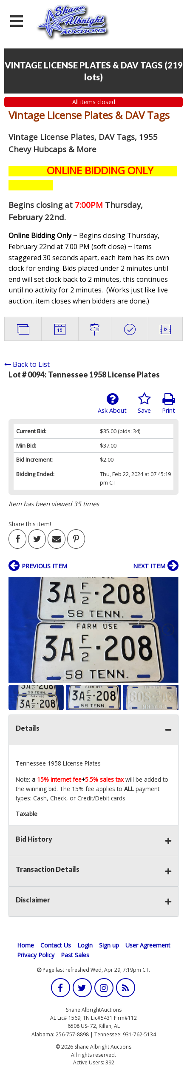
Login (85, 945)
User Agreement (147, 945)
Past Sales (75, 955)
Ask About (112, 403)
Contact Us (55, 945)
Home (25, 945)
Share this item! (29, 524)
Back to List (27, 364)
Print (168, 403)
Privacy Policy (35, 955)
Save (144, 403)
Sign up (109, 945)
